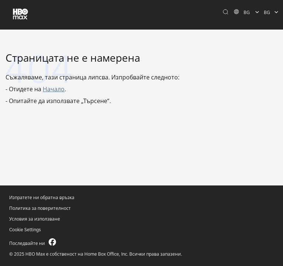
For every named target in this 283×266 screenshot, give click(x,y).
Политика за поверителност (40, 208)
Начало (53, 89)
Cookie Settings (25, 229)
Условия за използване (34, 219)
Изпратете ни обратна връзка (41, 197)
